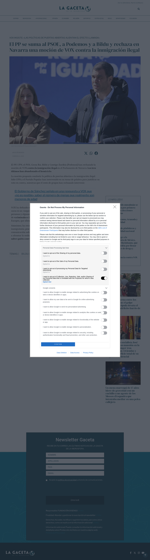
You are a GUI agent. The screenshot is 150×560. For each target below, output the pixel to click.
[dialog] (75, 280)
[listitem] (75, 248)
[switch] (104, 253)
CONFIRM (58, 344)
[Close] (115, 207)
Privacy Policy (88, 353)
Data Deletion (62, 353)
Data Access (74, 353)
